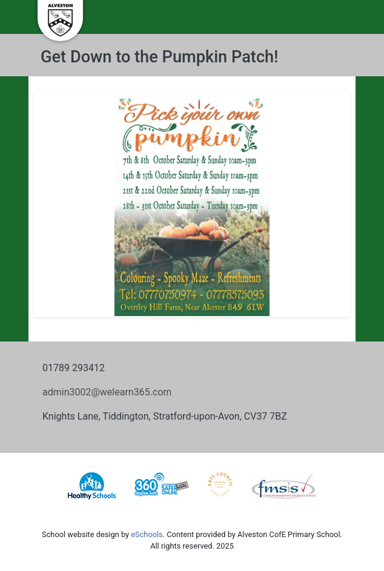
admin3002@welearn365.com (106, 392)
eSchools (146, 534)
